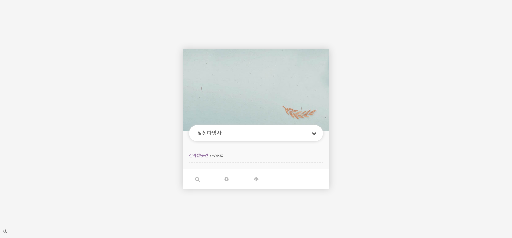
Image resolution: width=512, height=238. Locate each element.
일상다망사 (209, 133)
